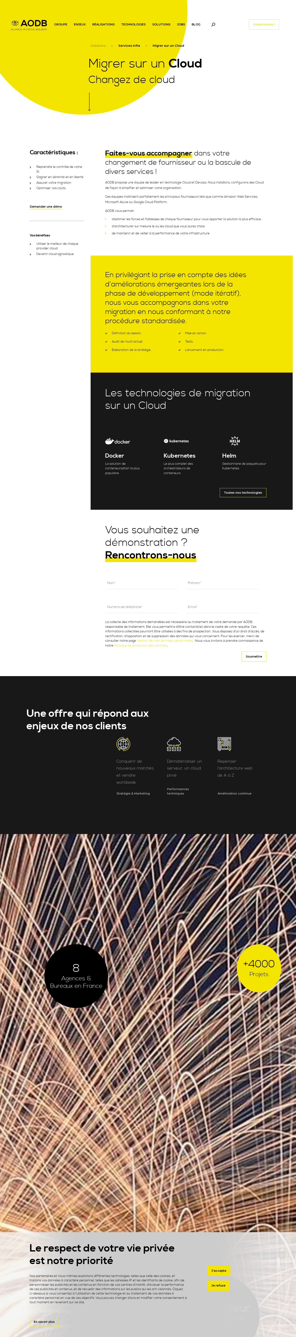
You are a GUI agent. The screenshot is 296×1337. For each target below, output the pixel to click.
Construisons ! (264, 24)
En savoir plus (44, 1321)
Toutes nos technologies (243, 492)
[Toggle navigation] (213, 24)
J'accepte (218, 1270)
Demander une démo (46, 206)
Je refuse (218, 1285)
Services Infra (129, 46)
